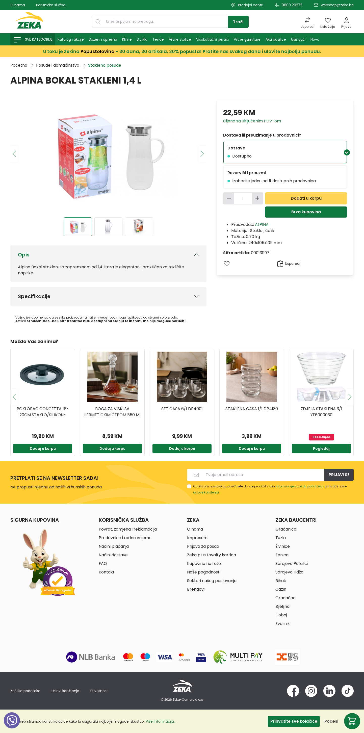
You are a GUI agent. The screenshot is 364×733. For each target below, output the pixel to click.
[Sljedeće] (202, 154)
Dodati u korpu (306, 198)
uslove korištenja (206, 492)
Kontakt (107, 572)
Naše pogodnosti (203, 572)
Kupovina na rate (204, 563)
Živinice (282, 546)
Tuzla (280, 538)
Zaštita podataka (25, 690)
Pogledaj (321, 448)
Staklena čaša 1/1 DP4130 (251, 409)
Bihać (280, 581)
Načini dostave (113, 555)
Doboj (281, 615)
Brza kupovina (306, 212)
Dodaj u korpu (43, 448)
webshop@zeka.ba (337, 5)
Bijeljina (282, 606)
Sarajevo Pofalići (291, 563)
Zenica (282, 555)
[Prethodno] (14, 154)
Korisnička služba (50, 5)
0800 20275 (292, 5)
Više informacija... (161, 721)
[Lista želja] (327, 21)
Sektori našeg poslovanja (212, 581)
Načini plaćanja (114, 546)
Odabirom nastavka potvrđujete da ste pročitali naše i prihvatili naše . (270, 489)
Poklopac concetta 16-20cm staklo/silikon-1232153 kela (43, 412)
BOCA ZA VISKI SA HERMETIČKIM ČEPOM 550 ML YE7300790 (112, 412)
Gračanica (285, 529)
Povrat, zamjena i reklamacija (128, 529)
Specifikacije (34, 296)
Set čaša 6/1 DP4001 (182, 409)
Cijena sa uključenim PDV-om (252, 121)
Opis (24, 254)
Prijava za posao (203, 546)
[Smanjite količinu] (228, 198)
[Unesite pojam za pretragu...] (165, 22)
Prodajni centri (250, 5)
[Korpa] (352, 721)
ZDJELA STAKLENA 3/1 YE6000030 (321, 412)
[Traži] (238, 22)
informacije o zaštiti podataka (299, 486)
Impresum (197, 538)
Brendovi (195, 589)
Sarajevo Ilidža (289, 572)
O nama (17, 5)
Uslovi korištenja (65, 690)
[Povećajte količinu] (257, 198)
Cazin (280, 589)
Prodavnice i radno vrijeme (125, 538)
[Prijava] (346, 21)
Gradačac (285, 598)
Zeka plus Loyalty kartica (211, 555)
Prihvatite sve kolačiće (293, 721)
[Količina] (243, 198)
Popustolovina (98, 51)
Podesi (331, 721)
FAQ (103, 563)
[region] (182, 397)
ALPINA (262, 224)
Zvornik (282, 623)
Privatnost (99, 690)
